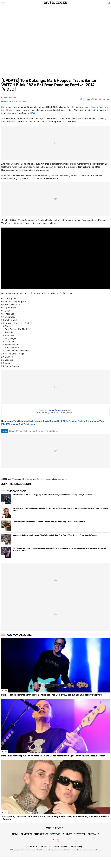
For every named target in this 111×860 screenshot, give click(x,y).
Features (26, 834)
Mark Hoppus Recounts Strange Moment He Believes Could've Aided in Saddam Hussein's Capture (51, 694)
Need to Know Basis (49, 410)
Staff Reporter (10, 98)
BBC (32, 113)
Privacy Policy (76, 846)
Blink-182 (13, 431)
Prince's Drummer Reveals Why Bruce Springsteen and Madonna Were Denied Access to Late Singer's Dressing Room (60, 509)
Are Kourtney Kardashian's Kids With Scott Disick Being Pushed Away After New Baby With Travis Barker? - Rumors (55, 817)
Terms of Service (59, 846)
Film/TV (67, 834)
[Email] (104, 99)
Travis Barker (52, 431)
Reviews (55, 834)
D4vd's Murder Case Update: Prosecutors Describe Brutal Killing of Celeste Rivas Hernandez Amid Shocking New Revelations (59, 549)
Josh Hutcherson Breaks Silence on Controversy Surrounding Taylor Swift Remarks (49, 521)
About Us (33, 846)
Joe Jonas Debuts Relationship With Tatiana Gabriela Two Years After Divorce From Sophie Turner (55, 535)
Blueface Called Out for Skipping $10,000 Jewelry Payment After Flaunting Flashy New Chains (53, 495)
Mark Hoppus (39, 431)
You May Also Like (19, 634)
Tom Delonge (25, 431)
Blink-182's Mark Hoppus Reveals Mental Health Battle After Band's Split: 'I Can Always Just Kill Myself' (53, 755)
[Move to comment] (108, 99)
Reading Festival (98, 107)
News (4, 691)
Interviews (41, 834)
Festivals (93, 834)
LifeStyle (79, 834)
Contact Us (45, 846)
